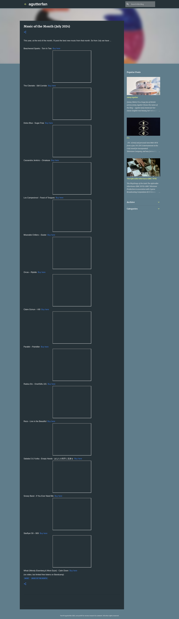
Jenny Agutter (132, 97)
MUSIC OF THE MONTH (39, 578)
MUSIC (27, 578)
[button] (25, 32)
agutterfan (38, 4)
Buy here (56, 48)
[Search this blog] (142, 4)
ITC (128, 138)
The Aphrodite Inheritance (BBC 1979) (142, 179)
